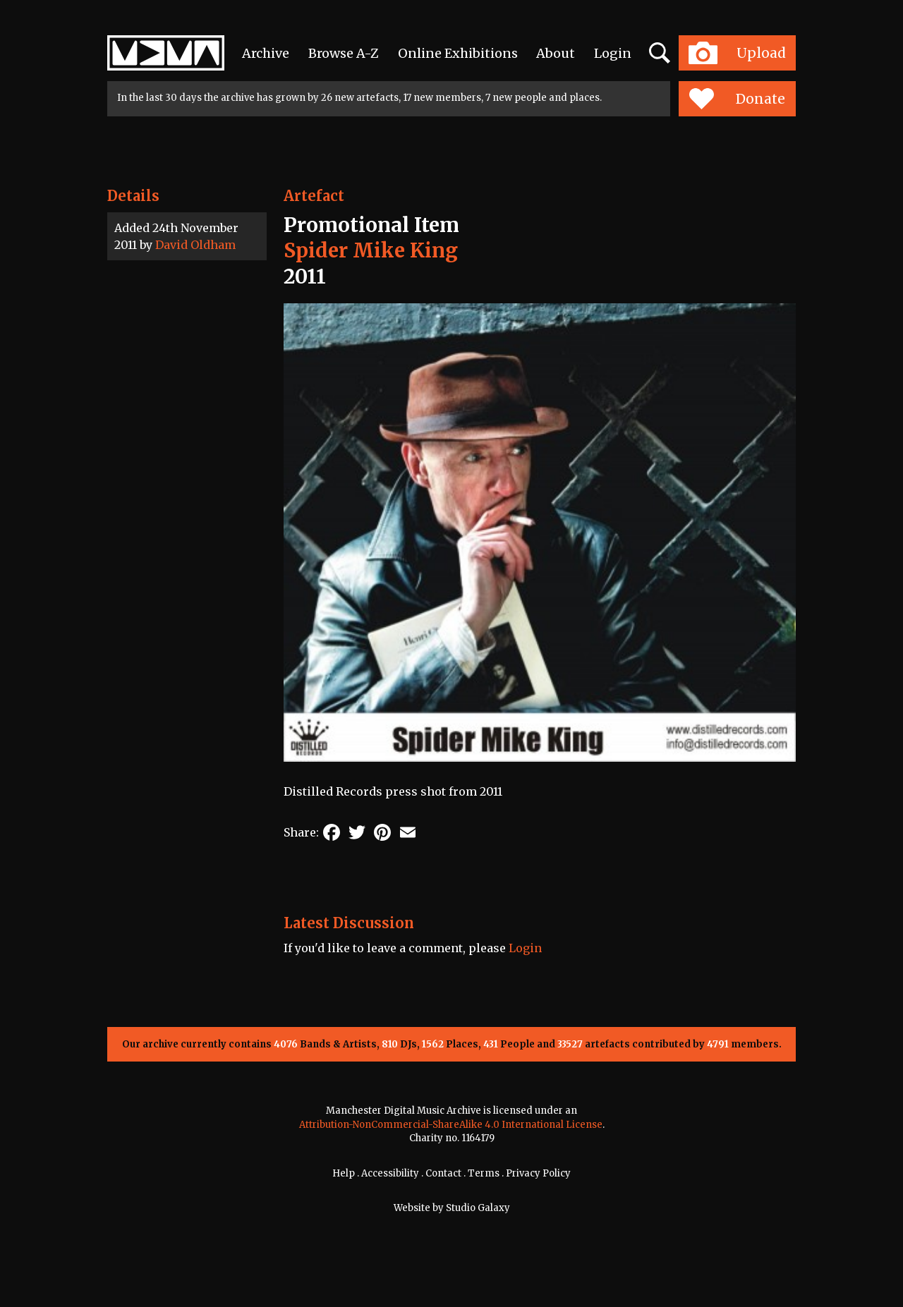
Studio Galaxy (478, 1208)
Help (343, 1173)
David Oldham (195, 245)
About (555, 53)
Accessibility (390, 1173)
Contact (443, 1173)
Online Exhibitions (458, 53)
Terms (483, 1173)
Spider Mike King (371, 250)
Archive (265, 53)
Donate (736, 98)
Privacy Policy (538, 1173)
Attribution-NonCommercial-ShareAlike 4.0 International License (450, 1125)
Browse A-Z (343, 53)
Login (612, 53)
